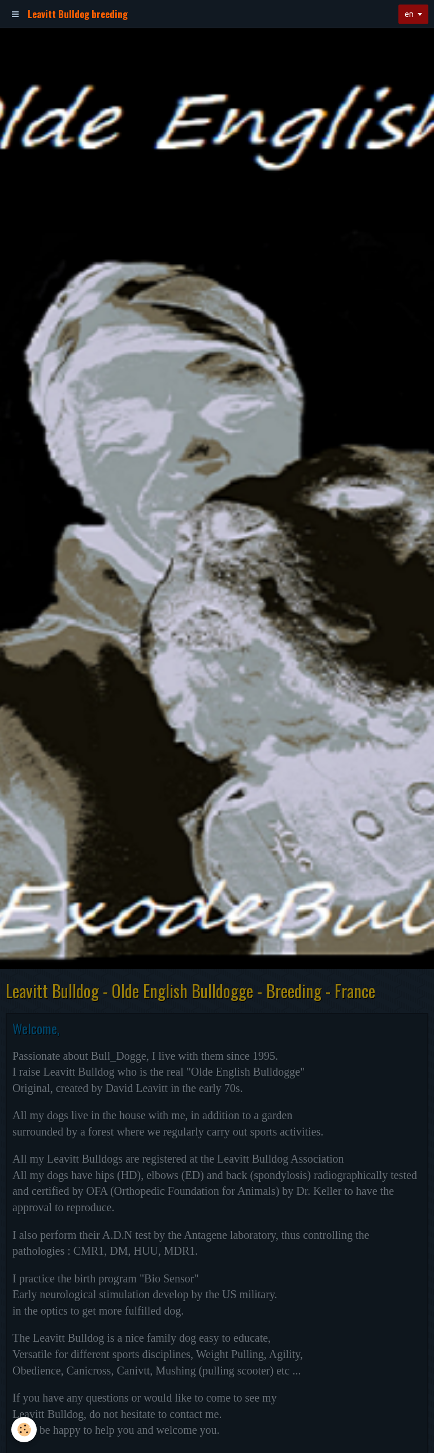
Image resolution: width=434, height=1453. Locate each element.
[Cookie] (24, 1429)
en (409, 14)
